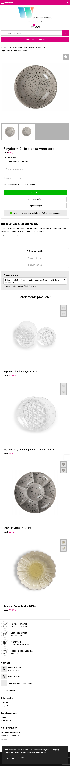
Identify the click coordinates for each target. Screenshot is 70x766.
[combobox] (31, 33)
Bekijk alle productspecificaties (16, 161)
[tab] (35, 251)
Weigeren (21, 757)
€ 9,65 (9, 453)
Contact (4, 717)
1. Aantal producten (13, 169)
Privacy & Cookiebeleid (10, 736)
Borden (40, 47)
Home (3, 47)
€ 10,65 (10, 375)
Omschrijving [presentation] (35, 258)
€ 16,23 (10, 609)
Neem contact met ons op (13, 236)
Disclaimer (5, 739)
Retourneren (6, 721)
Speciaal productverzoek (35, 39)
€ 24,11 (10, 531)
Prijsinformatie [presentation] (35, 251)
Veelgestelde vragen (9, 706)
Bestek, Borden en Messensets (23, 47)
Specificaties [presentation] (35, 264)
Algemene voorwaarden (10, 732)
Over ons (4, 702)
